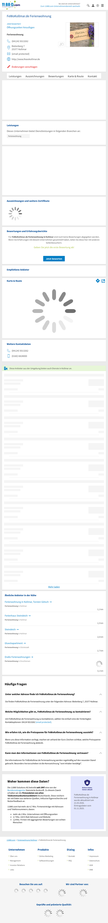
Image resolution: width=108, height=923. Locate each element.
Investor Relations (17, 865)
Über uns (13, 856)
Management (15, 860)
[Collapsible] (100, 694)
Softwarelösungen (46, 860)
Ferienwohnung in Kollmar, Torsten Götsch (27, 601)
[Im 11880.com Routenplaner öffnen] (98, 280)
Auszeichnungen (35, 76)
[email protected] (43, 722)
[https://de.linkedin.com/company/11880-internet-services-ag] (45, 891)
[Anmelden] (94, 5)
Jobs (12, 869)
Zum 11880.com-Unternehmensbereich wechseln (60, 6)
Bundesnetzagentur (16, 790)
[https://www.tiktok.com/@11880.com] (23, 891)
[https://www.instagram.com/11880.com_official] (31, 891)
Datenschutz (94, 860)
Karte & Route (76, 76)
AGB (91, 865)
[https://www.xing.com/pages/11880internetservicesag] (38, 891)
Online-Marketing (46, 856)
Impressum (94, 856)
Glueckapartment (14, 643)
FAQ (70, 860)
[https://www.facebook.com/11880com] (16, 891)
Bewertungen (56, 76)
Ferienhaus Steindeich (16, 615)
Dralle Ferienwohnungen (17, 656)
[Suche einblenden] (89, 5)
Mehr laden (54, 586)
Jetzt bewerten (54, 258)
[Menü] (103, 5)
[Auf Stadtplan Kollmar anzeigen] (103, 281)
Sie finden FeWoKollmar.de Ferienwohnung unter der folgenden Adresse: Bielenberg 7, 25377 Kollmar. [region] (51, 701)
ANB (91, 869)
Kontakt (92, 76)
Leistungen (15, 76)
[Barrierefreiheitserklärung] (98, 5)
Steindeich (10, 629)
